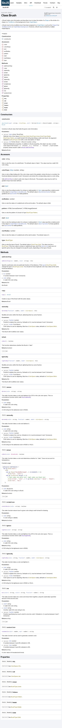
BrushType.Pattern (8, 138)
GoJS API (6, 7)
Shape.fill (55, 25)
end (47, 246)
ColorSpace (29, 310)
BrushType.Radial (45, 136)
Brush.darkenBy (26, 397)
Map (11, 170)
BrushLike (14, 454)
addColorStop (8, 179)
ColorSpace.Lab (15, 676)
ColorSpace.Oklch (51, 326)
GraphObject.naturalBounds (18, 192)
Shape (47, 20)
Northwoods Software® (51, 15)
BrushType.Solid (24, 136)
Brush (10, 12)
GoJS (5, 3)
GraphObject (33, 22)
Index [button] (4, 34)
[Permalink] (11, 119)
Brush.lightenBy (26, 535)
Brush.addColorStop (28, 147)
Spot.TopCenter (43, 224)
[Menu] (57, 7)
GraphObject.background (21, 27)
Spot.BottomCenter (44, 192)
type (43, 265)
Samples (19, 3)
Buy (59, 3)
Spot (6, 186)
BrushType (22, 123)
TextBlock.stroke (7, 27)
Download (37, 3)
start (42, 246)
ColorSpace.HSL (16, 666)
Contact (52, 3)
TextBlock (11, 22)
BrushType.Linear (35, 136)
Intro (25, 3)
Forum (45, 3)
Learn (12, 3)
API (31, 3)
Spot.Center (13, 193)
